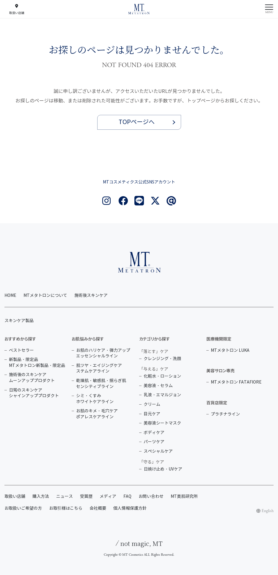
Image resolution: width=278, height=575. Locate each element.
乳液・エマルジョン (162, 394)
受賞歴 (86, 496)
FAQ (127, 496)
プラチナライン (225, 414)
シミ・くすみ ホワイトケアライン (95, 398)
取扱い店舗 (14, 496)
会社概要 (97, 508)
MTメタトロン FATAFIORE (236, 382)
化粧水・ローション (162, 376)
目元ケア (152, 413)
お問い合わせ (151, 496)
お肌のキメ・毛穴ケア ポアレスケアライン (97, 413)
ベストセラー (21, 350)
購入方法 (40, 496)
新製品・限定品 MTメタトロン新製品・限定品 (37, 362)
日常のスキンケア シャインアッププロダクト (34, 393)
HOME (10, 295)
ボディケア (154, 432)
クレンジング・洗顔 (162, 358)
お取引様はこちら (65, 508)
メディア (108, 496)
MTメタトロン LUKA (230, 350)
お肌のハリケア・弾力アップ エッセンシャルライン (103, 353)
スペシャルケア (158, 451)
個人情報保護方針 (130, 508)
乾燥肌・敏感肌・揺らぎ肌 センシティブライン (101, 383)
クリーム (152, 404)
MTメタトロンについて (45, 295)
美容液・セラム (158, 385)
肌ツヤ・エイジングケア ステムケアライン (99, 368)
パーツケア (154, 441)
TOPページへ (137, 122)
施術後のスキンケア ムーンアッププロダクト (32, 377)
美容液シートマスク (162, 423)
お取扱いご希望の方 (23, 508)
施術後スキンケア (91, 295)
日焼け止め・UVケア (163, 469)
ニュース (64, 496)
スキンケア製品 (19, 320)
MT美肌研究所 (184, 496)
